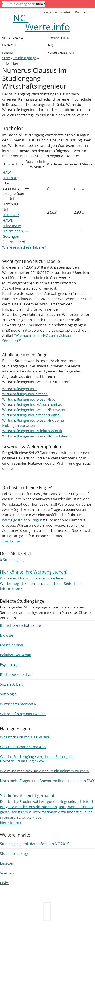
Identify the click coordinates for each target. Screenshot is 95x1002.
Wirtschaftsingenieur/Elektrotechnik (32, 430)
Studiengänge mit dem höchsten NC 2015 (34, 843)
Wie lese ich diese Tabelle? (24, 247)
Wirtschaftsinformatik (18, 704)
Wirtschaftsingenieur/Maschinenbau (32, 404)
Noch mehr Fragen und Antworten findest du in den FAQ (47, 780)
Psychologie (10, 664)
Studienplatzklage (14, 853)
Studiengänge (24, 57)
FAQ (50, 45)
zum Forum (11, 541)
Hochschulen (59, 38)
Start (6, 57)
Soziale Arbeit (11, 684)
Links (4, 882)
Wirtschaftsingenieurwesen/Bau (28, 399)
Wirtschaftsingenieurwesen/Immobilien (35, 436)
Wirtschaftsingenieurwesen (25, 393)
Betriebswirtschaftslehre (20, 625)
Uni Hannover (11, 212)
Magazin (9, 45)
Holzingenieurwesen (19, 425)
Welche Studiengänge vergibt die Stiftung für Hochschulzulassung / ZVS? (37, 758)
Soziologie (8, 693)
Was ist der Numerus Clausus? (25, 737)
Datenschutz (84, 12)
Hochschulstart (61, 52)
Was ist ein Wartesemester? (23, 746)
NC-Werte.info (41, 22)
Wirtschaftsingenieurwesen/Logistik (32, 415)
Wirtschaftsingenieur (19, 388)
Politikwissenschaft (15, 654)
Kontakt (66, 12)
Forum (7, 52)
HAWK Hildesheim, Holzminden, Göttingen (13, 228)
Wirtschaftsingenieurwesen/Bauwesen (34, 409)
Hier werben (48, 12)
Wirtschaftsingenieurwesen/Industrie (33, 420)
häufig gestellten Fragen (22, 520)
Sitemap (7, 873)
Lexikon (6, 863)
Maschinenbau (12, 645)
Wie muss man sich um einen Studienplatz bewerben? (44, 770)
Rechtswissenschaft (16, 674)
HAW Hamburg (10, 175)
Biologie (6, 635)
